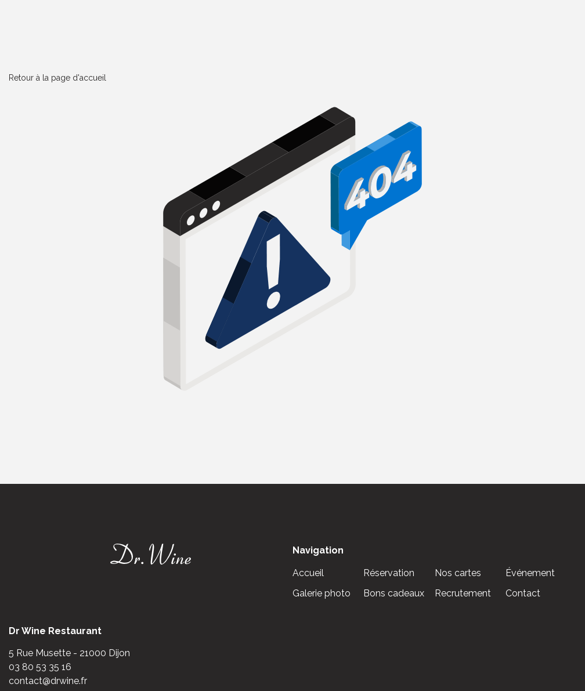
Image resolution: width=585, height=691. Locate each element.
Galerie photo (321, 593)
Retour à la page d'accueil (57, 77)
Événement (530, 572)
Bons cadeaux (393, 593)
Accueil (308, 572)
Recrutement (463, 593)
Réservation (388, 572)
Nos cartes (458, 572)
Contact (522, 593)
